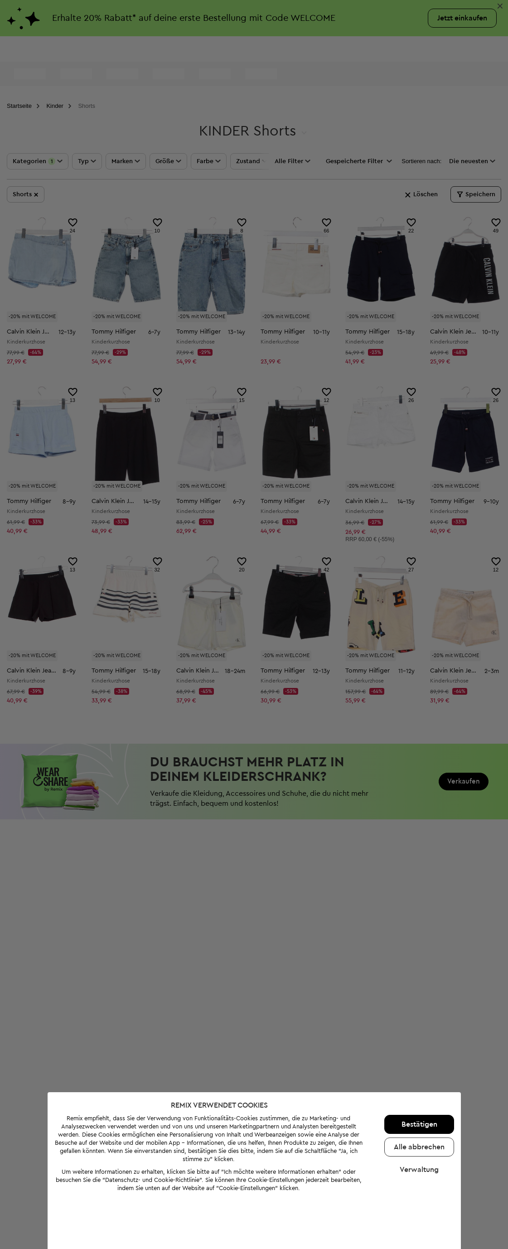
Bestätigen (417, 1091)
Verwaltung (417, 1137)
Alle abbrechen (417, 1114)
